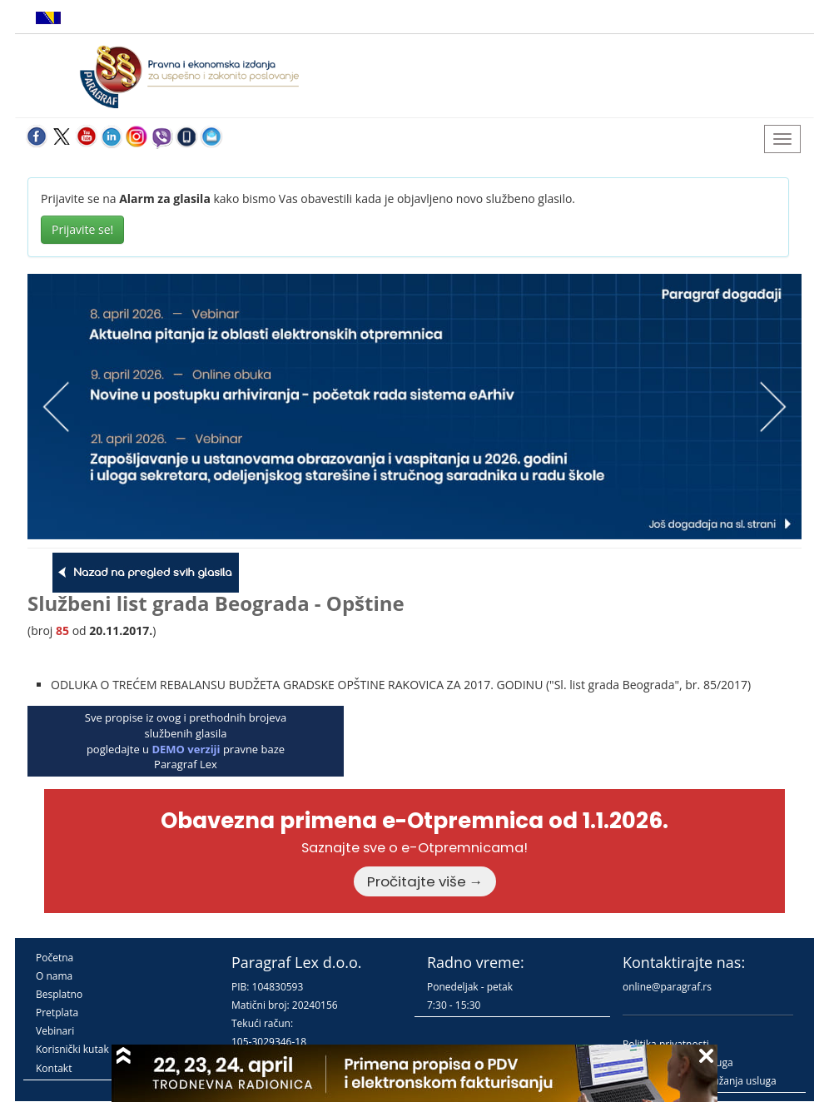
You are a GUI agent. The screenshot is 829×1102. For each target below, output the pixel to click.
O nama (54, 976)
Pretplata (57, 1012)
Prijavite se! (82, 229)
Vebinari (55, 1031)
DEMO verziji (185, 749)
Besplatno (59, 994)
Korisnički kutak (72, 1049)
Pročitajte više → (425, 881)
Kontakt (54, 1068)
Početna (54, 958)
